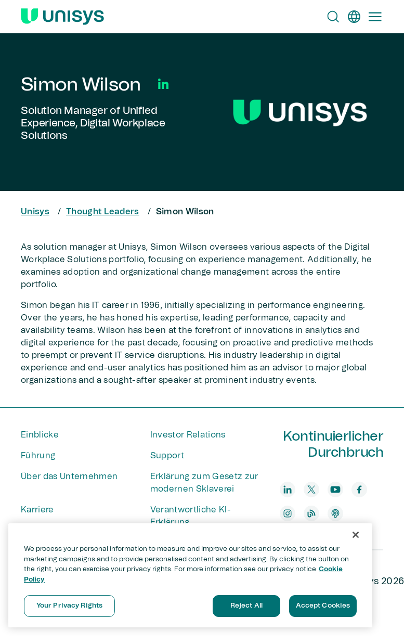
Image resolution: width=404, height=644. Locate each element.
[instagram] (287, 513)
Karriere (37, 510)
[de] (354, 16)
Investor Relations (188, 435)
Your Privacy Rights (69, 605)
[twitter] (311, 489)
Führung (38, 456)
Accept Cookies (323, 605)
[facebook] (359, 489)
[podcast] (335, 513)
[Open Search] (333, 16)
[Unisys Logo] (62, 16)
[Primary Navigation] (375, 16)
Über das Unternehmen (69, 476)
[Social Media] (163, 83)
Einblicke (40, 435)
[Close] (355, 534)
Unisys (35, 212)
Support (167, 456)
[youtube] (335, 489)
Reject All (246, 605)
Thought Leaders (102, 212)
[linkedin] (287, 489)
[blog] (311, 513)
